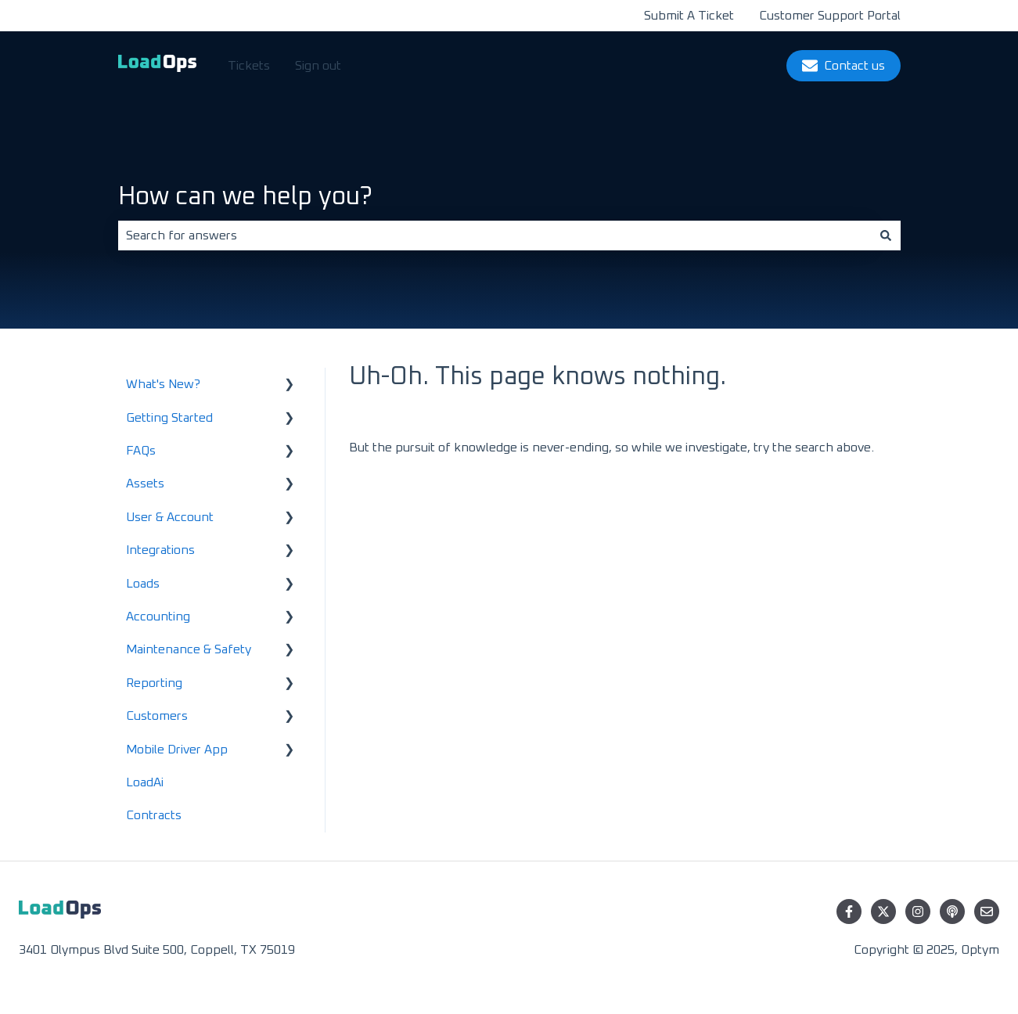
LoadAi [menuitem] (145, 782)
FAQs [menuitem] (141, 450)
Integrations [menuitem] (160, 550)
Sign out (318, 65)
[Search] (886, 235)
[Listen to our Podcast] (952, 911)
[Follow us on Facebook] (849, 911)
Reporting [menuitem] (154, 683)
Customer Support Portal (830, 15)
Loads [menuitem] (143, 583)
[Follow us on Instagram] (917, 911)
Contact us (843, 66)
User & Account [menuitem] (170, 517)
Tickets (249, 65)
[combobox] (494, 235)
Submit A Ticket (689, 15)
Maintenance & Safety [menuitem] (188, 649)
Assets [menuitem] (145, 483)
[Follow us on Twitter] (883, 911)
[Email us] (986, 911)
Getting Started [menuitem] (169, 418)
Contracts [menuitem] (154, 815)
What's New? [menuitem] (163, 384)
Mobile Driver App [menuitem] (177, 749)
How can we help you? (245, 197)
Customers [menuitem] (157, 716)
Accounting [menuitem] (158, 616)
